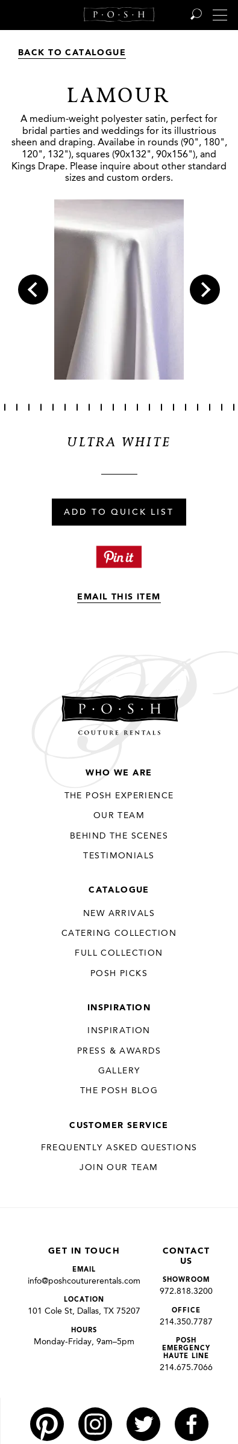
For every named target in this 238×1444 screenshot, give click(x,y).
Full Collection (119, 953)
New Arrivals (119, 913)
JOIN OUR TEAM (119, 1167)
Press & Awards (119, 1051)
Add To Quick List (119, 513)
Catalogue (119, 890)
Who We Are (119, 773)
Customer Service (119, 1125)
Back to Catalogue (72, 53)
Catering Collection (119, 933)
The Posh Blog (119, 1091)
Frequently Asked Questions (119, 1148)
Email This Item (118, 597)
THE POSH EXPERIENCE (119, 796)
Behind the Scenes (119, 836)
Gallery (119, 1071)
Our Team (119, 815)
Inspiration (119, 1008)
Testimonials (118, 856)
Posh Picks (119, 973)
